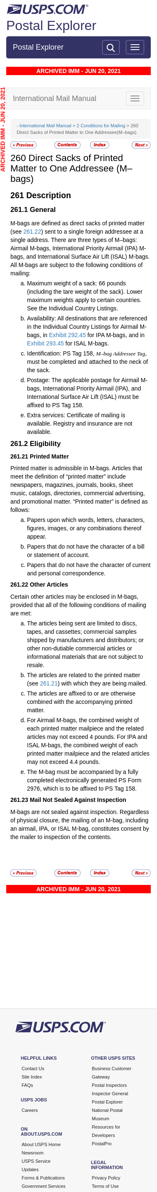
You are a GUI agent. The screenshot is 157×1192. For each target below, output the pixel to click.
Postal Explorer (51, 25)
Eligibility (45, 444)
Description (48, 195)
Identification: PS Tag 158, (61, 353)
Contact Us (33, 1068)
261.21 (49, 683)
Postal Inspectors (109, 1085)
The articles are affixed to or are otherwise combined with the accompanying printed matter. (81, 701)
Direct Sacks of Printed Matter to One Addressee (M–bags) (71, 168)
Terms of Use (105, 1186)
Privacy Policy (106, 1177)
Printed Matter (49, 456)
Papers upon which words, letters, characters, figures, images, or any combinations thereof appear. (86, 528)
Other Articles (49, 584)
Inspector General (110, 1093)
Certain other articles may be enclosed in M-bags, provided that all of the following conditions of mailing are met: (78, 605)
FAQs (27, 1085)
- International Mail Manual (44, 125)
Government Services (44, 1186)
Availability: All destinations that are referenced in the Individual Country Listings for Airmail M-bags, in (87, 326)
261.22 (32, 231)
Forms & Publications (43, 1177)
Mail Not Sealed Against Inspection (78, 799)
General (43, 210)
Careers (30, 1110)
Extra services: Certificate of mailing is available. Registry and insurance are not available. (79, 423)
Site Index (32, 1076)
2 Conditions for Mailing (101, 125)
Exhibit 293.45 (45, 343)
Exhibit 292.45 (67, 335)
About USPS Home (41, 1144)
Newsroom (33, 1152)
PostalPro (102, 1143)
